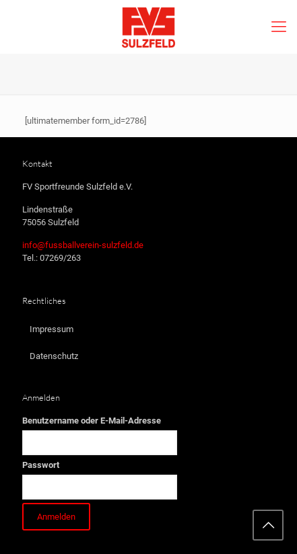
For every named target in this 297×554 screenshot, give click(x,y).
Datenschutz (54, 356)
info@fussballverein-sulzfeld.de (82, 245)
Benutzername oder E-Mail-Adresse (91, 421)
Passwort (40, 465)
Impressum (51, 329)
